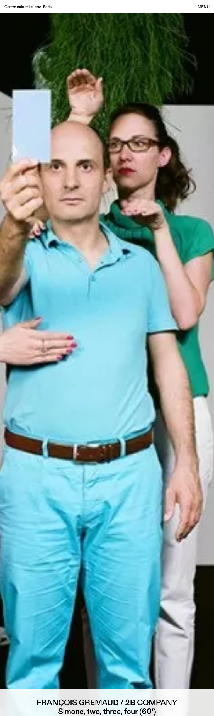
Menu (204, 6)
